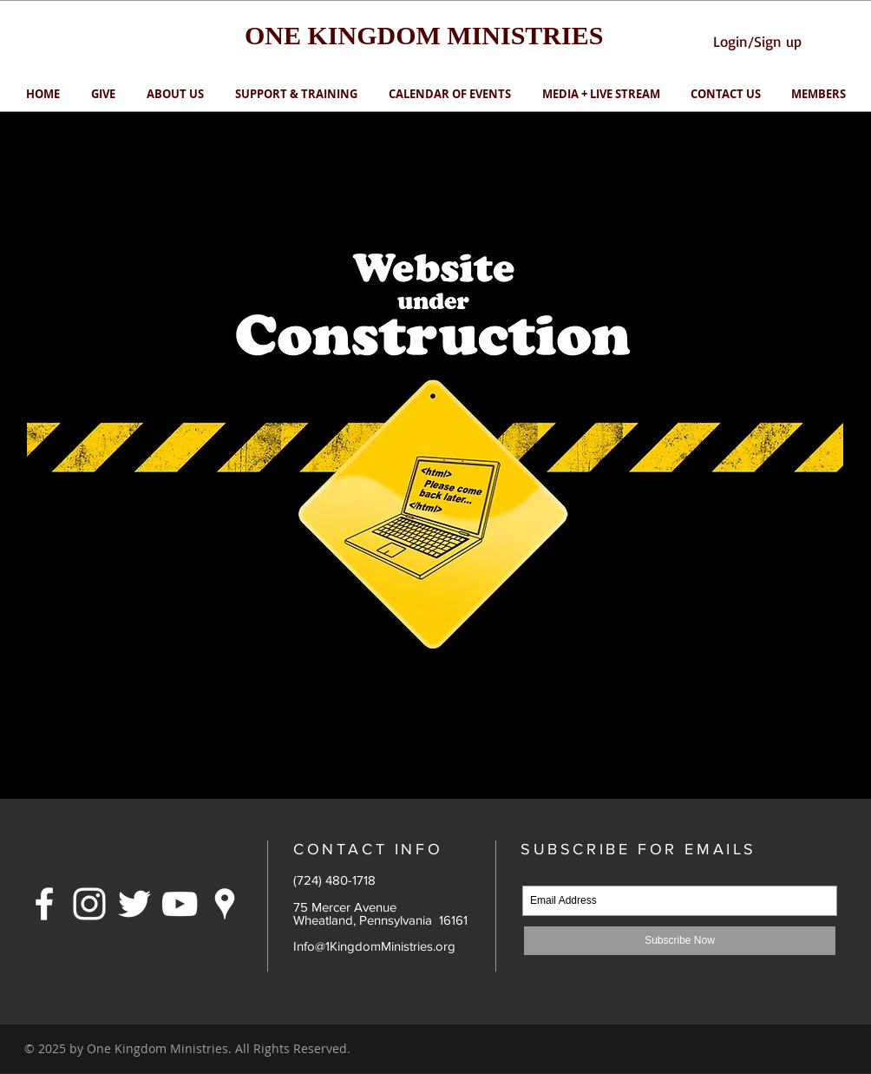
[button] (296, 94)
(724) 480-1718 (334, 880)
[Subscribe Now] (679, 941)
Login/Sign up (757, 41)
